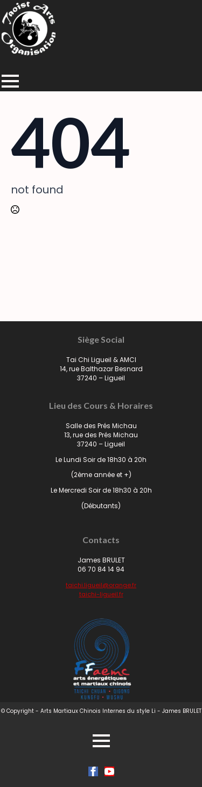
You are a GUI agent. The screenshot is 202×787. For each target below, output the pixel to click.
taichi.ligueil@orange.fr (101, 585)
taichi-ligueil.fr (101, 594)
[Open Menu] (10, 81)
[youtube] (109, 771)
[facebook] (93, 771)
